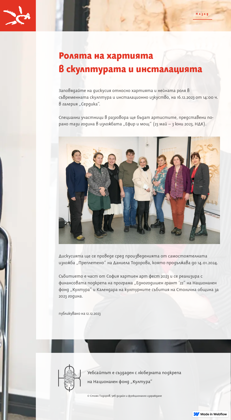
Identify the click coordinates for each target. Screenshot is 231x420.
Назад (202, 14)
